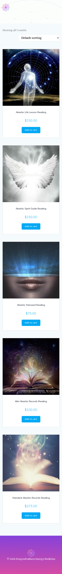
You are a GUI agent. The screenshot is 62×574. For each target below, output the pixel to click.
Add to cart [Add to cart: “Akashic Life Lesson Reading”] (31, 130)
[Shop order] (39, 38)
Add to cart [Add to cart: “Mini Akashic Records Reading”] (31, 419)
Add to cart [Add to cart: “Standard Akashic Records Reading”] (31, 515)
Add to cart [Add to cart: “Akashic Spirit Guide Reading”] (31, 226)
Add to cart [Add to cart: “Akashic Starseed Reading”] (31, 322)
